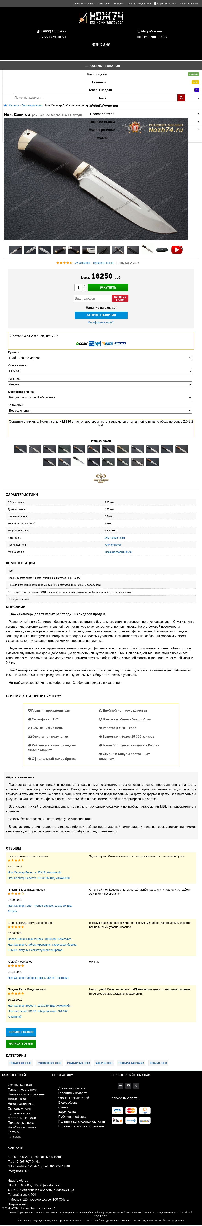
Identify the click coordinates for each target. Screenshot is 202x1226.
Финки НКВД (17, 1099)
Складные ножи (19, 1108)
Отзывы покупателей (139, 3)
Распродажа (143, 74)
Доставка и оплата (84, 3)
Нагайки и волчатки (102, 106)
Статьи (63, 1107)
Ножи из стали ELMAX (118, 551)
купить (108, 287)
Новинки (145, 82)
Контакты (119, 3)
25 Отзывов (82, 262)
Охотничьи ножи (115, 537)
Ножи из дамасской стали (27, 1094)
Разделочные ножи (78, 1062)
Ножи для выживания (131, 1062)
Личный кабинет (189, 3)
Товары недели (143, 90)
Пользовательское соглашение (81, 1126)
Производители (144, 114)
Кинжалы (14, 1137)
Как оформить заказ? (101, 322)
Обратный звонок (165, 3)
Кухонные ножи (19, 1113)
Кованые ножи (158, 1062)
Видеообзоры (68, 1102)
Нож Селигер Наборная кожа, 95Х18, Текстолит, (38, 977)
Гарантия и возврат (72, 1093)
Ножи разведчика (20, 1103)
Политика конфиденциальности (81, 1121)
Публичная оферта (72, 1116)
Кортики (14, 1132)
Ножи (148, 98)
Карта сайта (67, 1112)
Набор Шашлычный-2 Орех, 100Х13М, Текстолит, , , (41, 939)
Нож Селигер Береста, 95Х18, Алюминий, (34, 872)
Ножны (102, 138)
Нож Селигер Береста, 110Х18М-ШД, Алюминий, (39, 878)
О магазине (104, 3)
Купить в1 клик (120, 298)
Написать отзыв (103, 262)
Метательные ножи (22, 1118)
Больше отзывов (21, 1032)
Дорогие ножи (104, 1062)
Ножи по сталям (144, 122)
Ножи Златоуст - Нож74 (38, 1208)
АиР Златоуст (113, 544)
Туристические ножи (49, 1062)
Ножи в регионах (144, 130)
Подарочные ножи (20, 1062)
